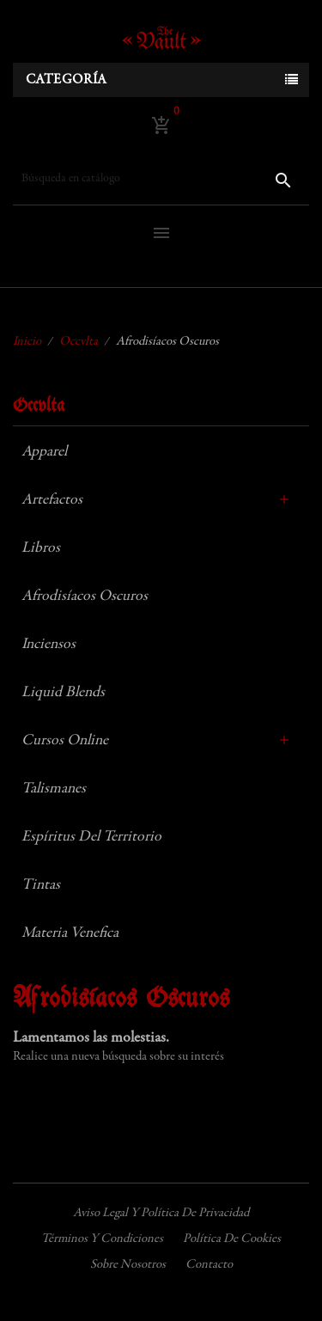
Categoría (66, 80)
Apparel (44, 452)
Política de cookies (232, 1238)
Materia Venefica (69, 933)
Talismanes (53, 789)
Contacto (209, 1264)
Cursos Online (64, 741)
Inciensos (48, 644)
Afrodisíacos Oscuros (84, 596)
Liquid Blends (63, 692)
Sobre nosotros (128, 1264)
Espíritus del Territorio (91, 837)
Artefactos (51, 500)
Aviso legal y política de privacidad (161, 1213)
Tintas (40, 885)
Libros (40, 548)
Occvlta (38, 406)
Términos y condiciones (102, 1238)
